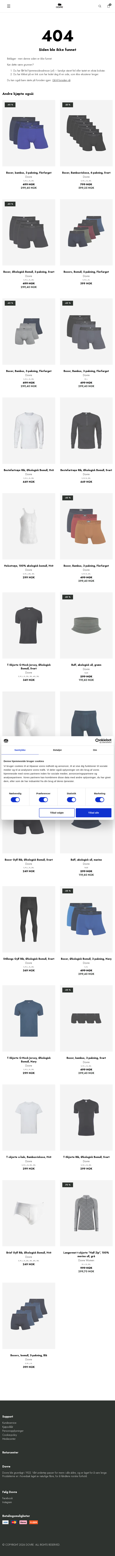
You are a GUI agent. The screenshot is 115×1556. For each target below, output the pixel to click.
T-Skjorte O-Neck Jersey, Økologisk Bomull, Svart (29, 666)
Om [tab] (95, 750)
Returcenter (10, 1453)
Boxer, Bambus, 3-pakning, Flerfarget (28, 371)
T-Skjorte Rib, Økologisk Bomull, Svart (86, 1157)
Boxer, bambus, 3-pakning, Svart (86, 1058)
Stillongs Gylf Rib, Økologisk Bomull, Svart (28, 959)
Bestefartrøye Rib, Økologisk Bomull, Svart (86, 470)
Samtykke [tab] (20, 750)
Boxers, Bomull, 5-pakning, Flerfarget (86, 272)
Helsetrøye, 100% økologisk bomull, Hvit (28, 566)
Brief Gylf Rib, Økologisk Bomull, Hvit (28, 1252)
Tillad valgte (57, 812)
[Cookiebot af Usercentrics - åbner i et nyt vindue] (97, 741)
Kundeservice (9, 1423)
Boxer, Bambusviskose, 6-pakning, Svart (86, 173)
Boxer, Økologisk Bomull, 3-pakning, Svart (28, 272)
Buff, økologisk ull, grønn (86, 665)
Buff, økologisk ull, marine (86, 860)
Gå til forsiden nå (61, 80)
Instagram (7, 1502)
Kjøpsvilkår (7, 1427)
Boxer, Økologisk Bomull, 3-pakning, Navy (86, 959)
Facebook (7, 1498)
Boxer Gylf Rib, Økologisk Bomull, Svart (29, 860)
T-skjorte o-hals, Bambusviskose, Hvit (28, 1157)
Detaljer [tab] (57, 750)
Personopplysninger (13, 1431)
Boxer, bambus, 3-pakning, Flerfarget (28, 173)
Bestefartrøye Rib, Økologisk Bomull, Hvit (29, 470)
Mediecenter (9, 1439)
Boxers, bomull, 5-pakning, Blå (28, 1355)
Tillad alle (93, 812)
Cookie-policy (9, 1435)
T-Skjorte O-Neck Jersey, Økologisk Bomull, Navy (29, 1059)
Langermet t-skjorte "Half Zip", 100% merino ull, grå (86, 1254)
